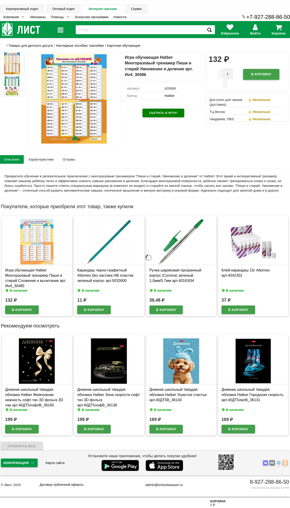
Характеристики (40, 159)
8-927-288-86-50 (269, 482)
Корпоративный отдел (22, 9)
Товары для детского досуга (31, 45)
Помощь (57, 17)
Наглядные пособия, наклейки (80, 45)
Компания (11, 17)
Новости (119, 17)
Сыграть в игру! (163, 113)
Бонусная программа (91, 17)
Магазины (38, 17)
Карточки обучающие (123, 45)
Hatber (169, 96)
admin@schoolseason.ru (161, 485)
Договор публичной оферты (61, 484)
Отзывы (69, 159)
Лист (7, 485)
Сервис (136, 9)
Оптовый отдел (63, 9)
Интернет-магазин (103, 9)
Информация (16, 463)
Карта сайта (55, 463)
